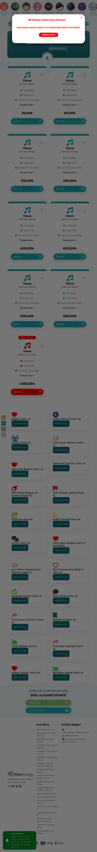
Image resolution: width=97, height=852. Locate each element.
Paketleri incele (48, 35)
